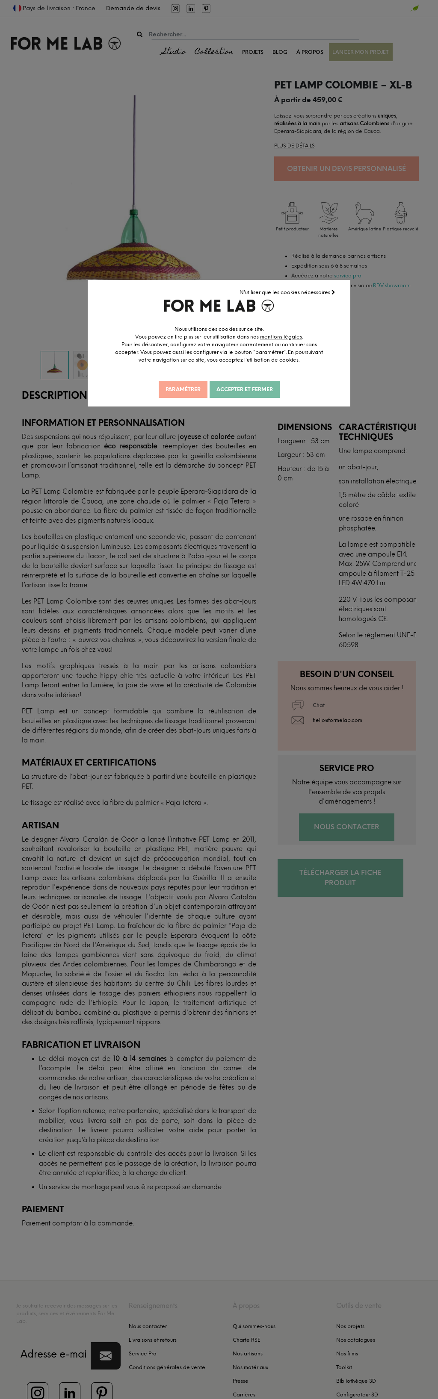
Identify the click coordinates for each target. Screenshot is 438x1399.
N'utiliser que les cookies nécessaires (288, 292)
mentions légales (288, 336)
